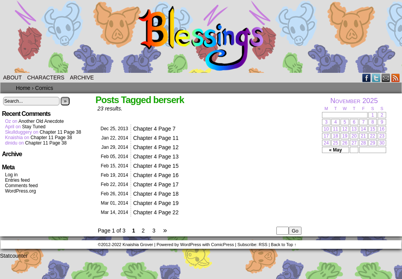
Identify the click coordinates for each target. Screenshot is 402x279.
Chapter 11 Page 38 (60, 132)
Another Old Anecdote (41, 121)
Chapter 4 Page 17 (156, 184)
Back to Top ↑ (283, 244)
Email (386, 78)
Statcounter (14, 256)
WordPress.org (20, 191)
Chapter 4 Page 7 (154, 129)
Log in (11, 174)
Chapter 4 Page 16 (156, 175)
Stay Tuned (34, 126)
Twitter (376, 78)
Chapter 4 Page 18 (156, 194)
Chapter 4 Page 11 (156, 138)
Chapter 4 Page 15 (156, 166)
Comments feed (21, 185)
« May (335, 150)
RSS (395, 78)
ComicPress (222, 244)
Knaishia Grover (138, 244)
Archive (82, 77)
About (12, 77)
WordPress (190, 244)
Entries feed (17, 180)
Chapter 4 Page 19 (156, 203)
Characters (45, 77)
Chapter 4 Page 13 (156, 156)
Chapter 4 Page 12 (156, 147)
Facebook (366, 78)
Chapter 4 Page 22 (156, 212)
